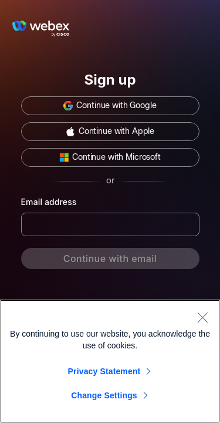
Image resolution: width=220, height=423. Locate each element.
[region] (110, 361)
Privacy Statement (104, 371)
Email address (49, 202)
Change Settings (104, 395)
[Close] (202, 317)
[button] (110, 105)
